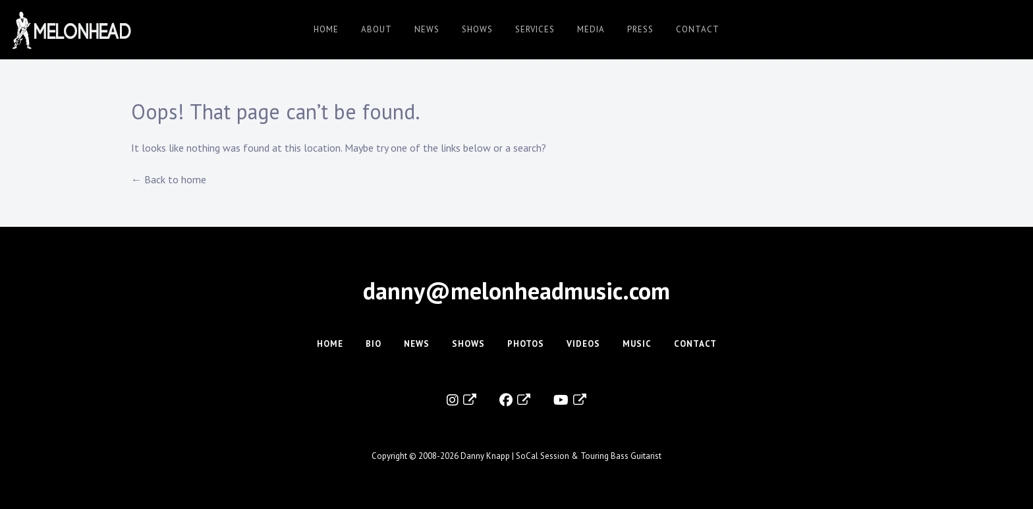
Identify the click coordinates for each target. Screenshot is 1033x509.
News (426, 29)
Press (640, 29)
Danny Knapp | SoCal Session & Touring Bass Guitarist (561, 456)
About (376, 29)
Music (637, 343)
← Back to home (168, 179)
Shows (477, 29)
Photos (525, 343)
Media (591, 29)
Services (535, 29)
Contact (697, 29)
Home (326, 29)
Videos (583, 343)
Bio (373, 343)
